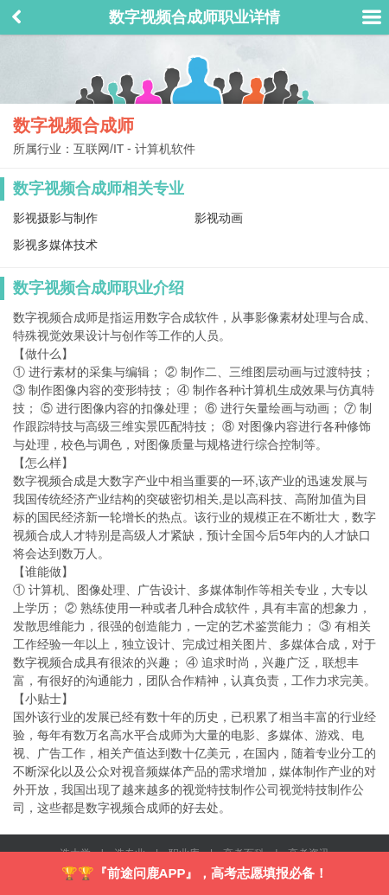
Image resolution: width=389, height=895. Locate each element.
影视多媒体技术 (55, 245)
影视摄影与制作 (55, 218)
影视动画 (218, 218)
